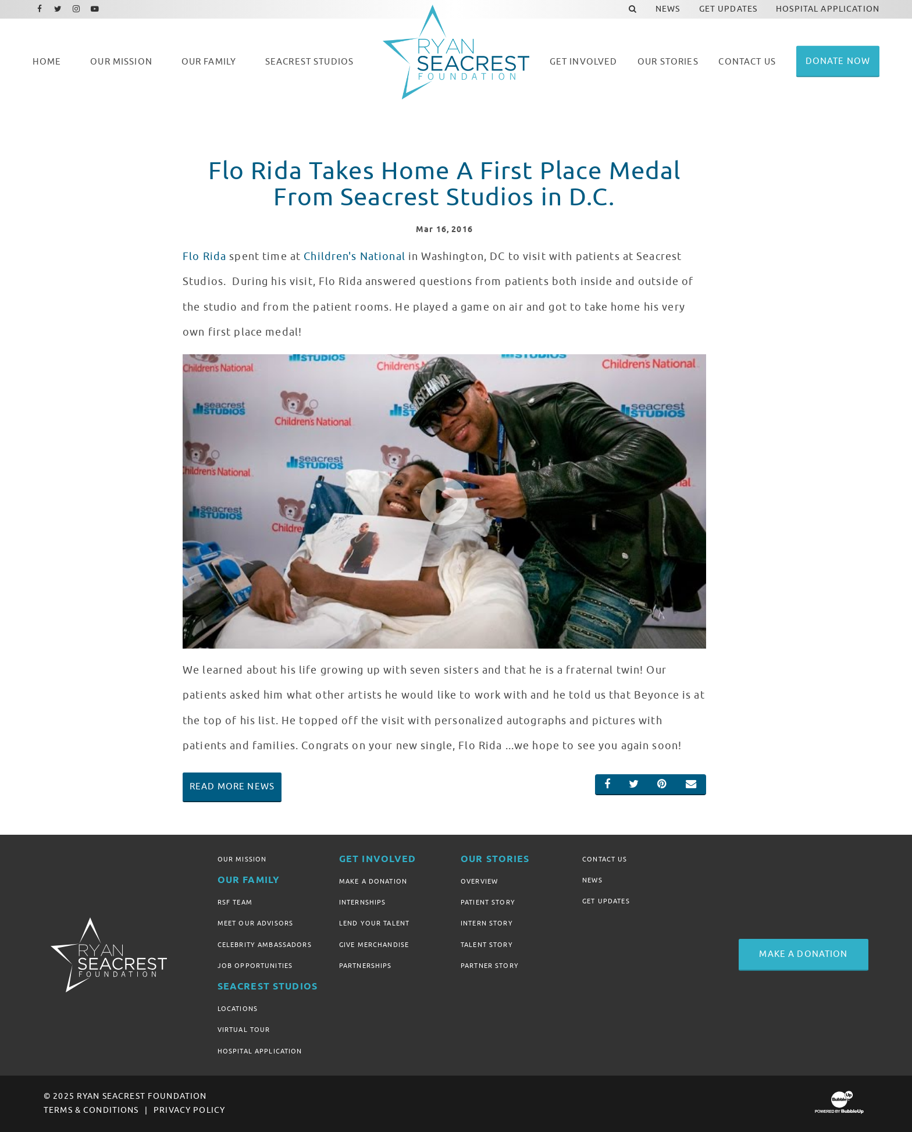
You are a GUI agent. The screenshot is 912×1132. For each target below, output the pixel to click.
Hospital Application (260, 1051)
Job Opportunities (255, 966)
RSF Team (235, 902)
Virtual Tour (244, 1030)
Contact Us (604, 859)
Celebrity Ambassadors (265, 945)
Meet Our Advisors (255, 923)
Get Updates (606, 901)
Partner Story (490, 966)
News (592, 880)
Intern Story (487, 923)
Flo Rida (204, 256)
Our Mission (242, 859)
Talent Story (487, 945)
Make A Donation (373, 881)
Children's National (354, 256)
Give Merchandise (374, 945)
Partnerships (365, 966)
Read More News (232, 786)
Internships (362, 902)
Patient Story (488, 902)
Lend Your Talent (374, 923)
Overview (479, 881)
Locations (238, 1009)
